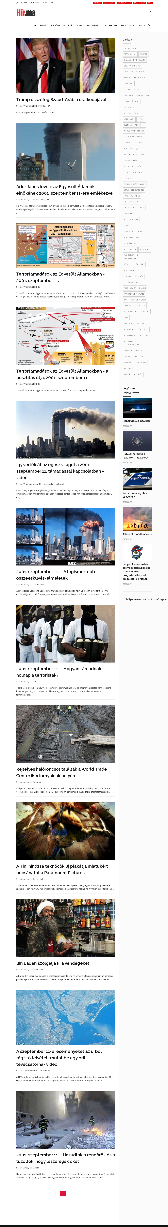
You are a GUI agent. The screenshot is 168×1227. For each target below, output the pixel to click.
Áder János (129, 119)
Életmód (113, 25)
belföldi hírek (131, 113)
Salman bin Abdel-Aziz (135, 60)
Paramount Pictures (134, 294)
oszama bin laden (132, 66)
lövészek (128, 225)
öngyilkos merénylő (134, 208)
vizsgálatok (130, 243)
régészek (128, 264)
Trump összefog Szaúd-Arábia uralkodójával (61, 99)
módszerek (129, 214)
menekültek (142, 72)
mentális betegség (133, 374)
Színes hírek (37, 969)
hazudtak (142, 362)
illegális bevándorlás (135, 78)
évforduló (129, 107)
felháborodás (131, 282)
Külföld (55, 25)
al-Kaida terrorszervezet (136, 312)
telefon (144, 54)
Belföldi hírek (38, 199)
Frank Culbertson (133, 351)
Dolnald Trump (131, 89)
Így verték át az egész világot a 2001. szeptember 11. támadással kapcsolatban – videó (60, 471)
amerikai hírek (131, 154)
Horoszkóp (144, 25)
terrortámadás (131, 101)
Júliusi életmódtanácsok (137, 534)
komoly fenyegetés (133, 231)
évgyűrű (140, 264)
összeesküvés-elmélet (135, 184)
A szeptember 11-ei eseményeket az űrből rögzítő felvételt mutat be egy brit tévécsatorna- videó (59, 1058)
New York (128, 237)
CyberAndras (29, 1070)
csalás (127, 356)
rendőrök (129, 362)
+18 (143, 125)
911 (142, 154)
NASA (126, 317)
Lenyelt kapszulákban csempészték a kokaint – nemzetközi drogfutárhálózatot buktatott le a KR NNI (136, 571)
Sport (132, 25)
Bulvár (80, 25)
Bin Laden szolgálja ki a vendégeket (52, 963)
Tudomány (92, 25)
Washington (130, 48)
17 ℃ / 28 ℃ (22, 2)
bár (125, 300)
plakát (142, 288)
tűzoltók (138, 356)
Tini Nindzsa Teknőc (134, 276)
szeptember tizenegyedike (137, 335)
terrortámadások (133, 137)
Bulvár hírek (37, 879)
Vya (25, 106)
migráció (128, 72)
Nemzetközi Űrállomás (135, 323)
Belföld (44, 25)
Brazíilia (141, 306)
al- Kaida (137, 172)
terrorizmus (130, 54)
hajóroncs (145, 249)
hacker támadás (132, 196)
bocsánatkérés (131, 270)
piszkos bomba (131, 219)
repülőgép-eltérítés (134, 190)
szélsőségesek (131, 202)
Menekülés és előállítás (136, 420)
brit (146, 329)
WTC (138, 237)
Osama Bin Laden (138, 300)
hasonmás (129, 306)
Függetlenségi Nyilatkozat (131, 257)
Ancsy (26, 199)
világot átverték (132, 166)
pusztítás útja (131, 148)
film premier (130, 288)
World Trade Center (134, 131)
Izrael (127, 172)
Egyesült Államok (133, 143)
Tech (103, 25)
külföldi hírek (131, 125)
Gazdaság (68, 25)
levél (140, 119)
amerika (41, 106)
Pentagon (129, 178)
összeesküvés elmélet (54, 484)
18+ (48, 106)
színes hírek (130, 329)
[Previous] (58, 1193)
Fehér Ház (128, 83)
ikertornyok (130, 249)
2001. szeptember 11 (133, 95)
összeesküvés (130, 160)
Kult (123, 25)
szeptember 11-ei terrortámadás (132, 343)
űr (140, 329)
